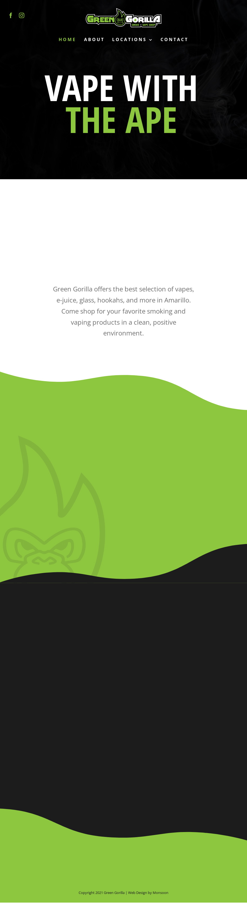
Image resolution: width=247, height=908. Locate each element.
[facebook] (11, 15)
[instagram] (21, 15)
